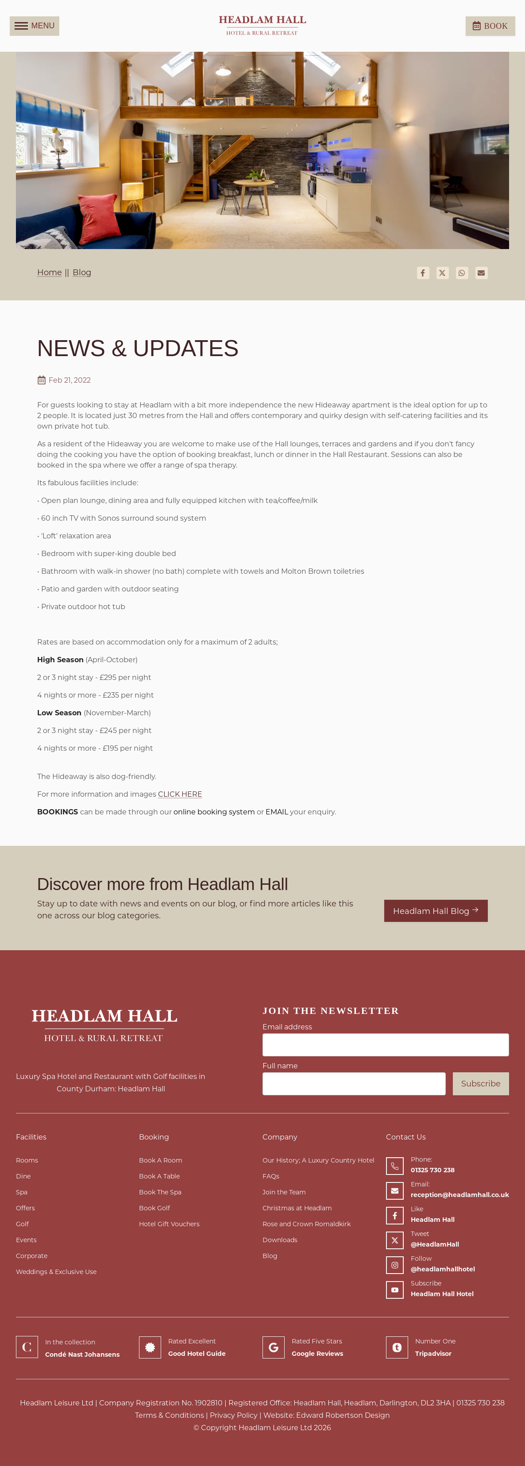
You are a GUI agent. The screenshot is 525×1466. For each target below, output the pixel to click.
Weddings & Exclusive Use (56, 1272)
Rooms (27, 1160)
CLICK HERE (180, 794)
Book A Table (159, 1176)
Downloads (279, 1240)
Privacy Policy (234, 1415)
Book (490, 25)
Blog (270, 1256)
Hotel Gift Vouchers (169, 1224)
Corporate (31, 1256)
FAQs (270, 1176)
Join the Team (284, 1192)
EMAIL (277, 812)
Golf (22, 1224)
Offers (25, 1208)
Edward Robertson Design (343, 1415)
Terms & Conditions (169, 1415)
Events (26, 1240)
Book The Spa (160, 1192)
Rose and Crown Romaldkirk (306, 1224)
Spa (21, 1192)
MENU (35, 26)
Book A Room (160, 1160)
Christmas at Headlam (297, 1208)
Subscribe (481, 1084)
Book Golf (154, 1208)
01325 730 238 (480, 1403)
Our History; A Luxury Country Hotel (318, 1160)
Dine (23, 1176)
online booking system (213, 812)
